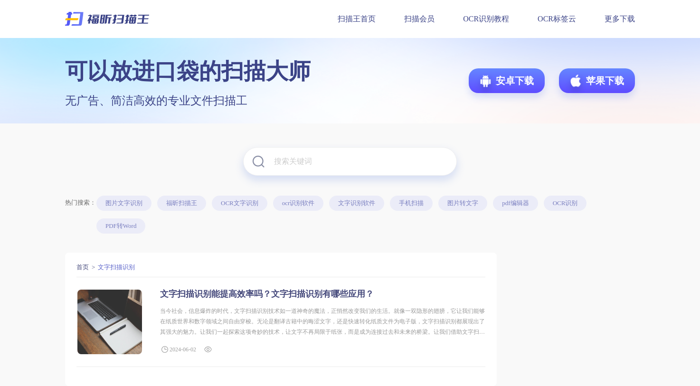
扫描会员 (419, 19)
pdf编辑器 (515, 203)
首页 (82, 267)
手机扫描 (411, 203)
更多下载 (620, 19)
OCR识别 (565, 203)
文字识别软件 (356, 203)
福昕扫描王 (181, 203)
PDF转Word (120, 225)
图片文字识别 (123, 203)
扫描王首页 (357, 19)
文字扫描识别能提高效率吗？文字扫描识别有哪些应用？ (267, 294)
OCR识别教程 (486, 19)
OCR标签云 (557, 19)
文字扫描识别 (116, 267)
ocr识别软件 (298, 203)
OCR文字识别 (239, 203)
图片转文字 (462, 203)
